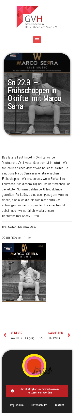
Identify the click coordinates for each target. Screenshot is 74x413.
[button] (37, 40)
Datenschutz (39, 405)
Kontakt (59, 405)
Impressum (16, 405)
